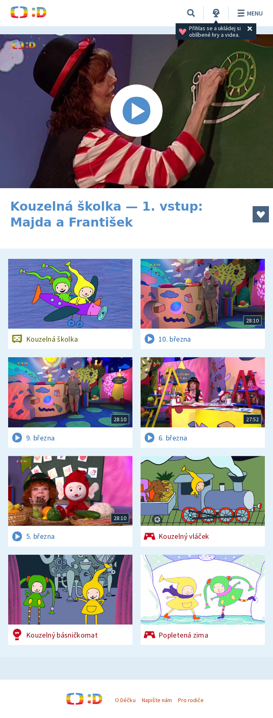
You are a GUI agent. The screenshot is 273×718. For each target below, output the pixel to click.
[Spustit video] (136, 111)
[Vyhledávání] (191, 13)
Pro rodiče (191, 700)
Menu (249, 13)
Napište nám (157, 700)
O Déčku (125, 700)
